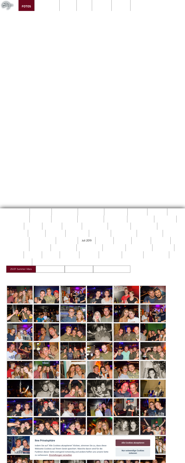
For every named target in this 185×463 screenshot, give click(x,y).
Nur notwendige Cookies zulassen (133, 451)
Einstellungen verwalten (60, 455)
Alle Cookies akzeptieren (133, 443)
